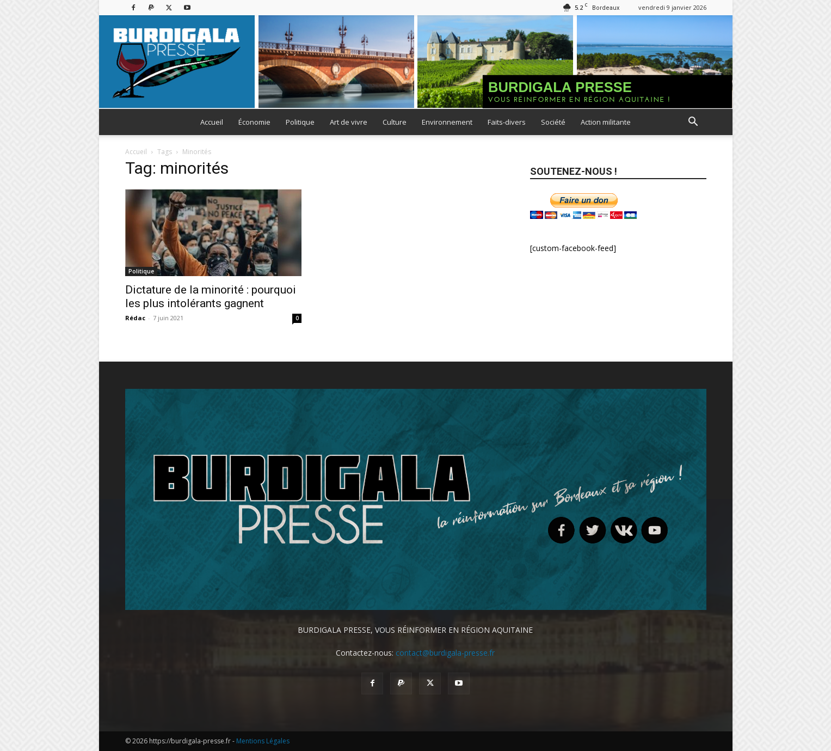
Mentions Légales (263, 741)
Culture (395, 122)
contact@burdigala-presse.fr (445, 653)
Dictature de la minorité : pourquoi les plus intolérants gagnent (210, 296)
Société (553, 122)
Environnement (447, 122)
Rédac (135, 318)
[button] (693, 123)
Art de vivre (348, 122)
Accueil (211, 122)
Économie (254, 122)
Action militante (606, 122)
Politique (300, 122)
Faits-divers (507, 122)
